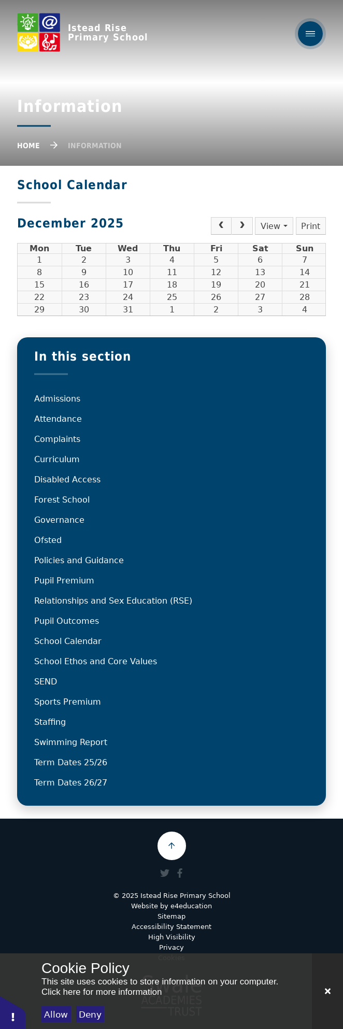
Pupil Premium (64, 580)
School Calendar (68, 641)
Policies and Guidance (79, 560)
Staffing (50, 722)
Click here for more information (101, 992)
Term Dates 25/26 (70, 762)
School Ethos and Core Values (95, 661)
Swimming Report (70, 742)
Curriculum (57, 459)
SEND (45, 682)
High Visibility (171, 937)
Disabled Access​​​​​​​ (67, 479)
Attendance (58, 419)
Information (95, 145)
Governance (59, 520)
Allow (56, 1014)
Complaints (57, 439)
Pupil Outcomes (66, 621)
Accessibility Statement (171, 927)
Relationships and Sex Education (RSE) (113, 601)
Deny (90, 1014)
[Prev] (221, 226)
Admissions (57, 399)
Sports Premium (67, 702)
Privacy (171, 947)
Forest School (62, 500)
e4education (191, 906)
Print (310, 226)
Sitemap (171, 916)
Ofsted (48, 540)
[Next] (242, 226)
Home (28, 145)
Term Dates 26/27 (70, 783)
